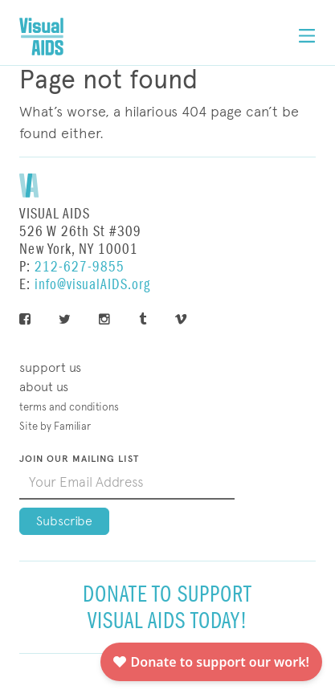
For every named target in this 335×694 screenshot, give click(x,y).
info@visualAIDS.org (92, 285)
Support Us (50, 367)
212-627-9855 (80, 267)
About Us (43, 386)
